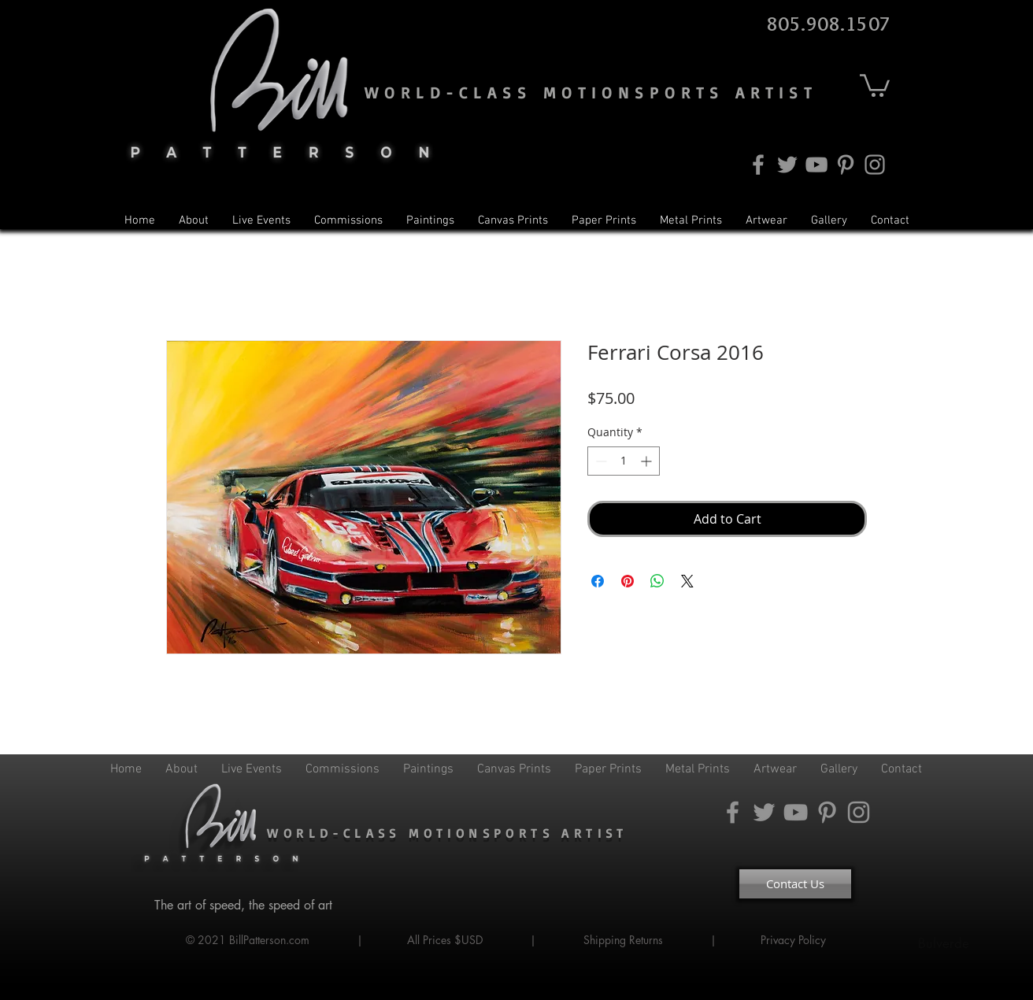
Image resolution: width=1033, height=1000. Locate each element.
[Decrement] (599, 461)
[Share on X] (687, 581)
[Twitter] (787, 164)
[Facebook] (758, 164)
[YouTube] (816, 164)
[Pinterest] (845, 164)
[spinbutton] (623, 461)
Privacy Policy (795, 939)
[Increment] (647, 461)
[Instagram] (874, 164)
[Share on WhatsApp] (657, 581)
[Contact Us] (795, 883)
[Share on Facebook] (597, 581)
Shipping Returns (623, 939)
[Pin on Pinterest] (627, 581)
